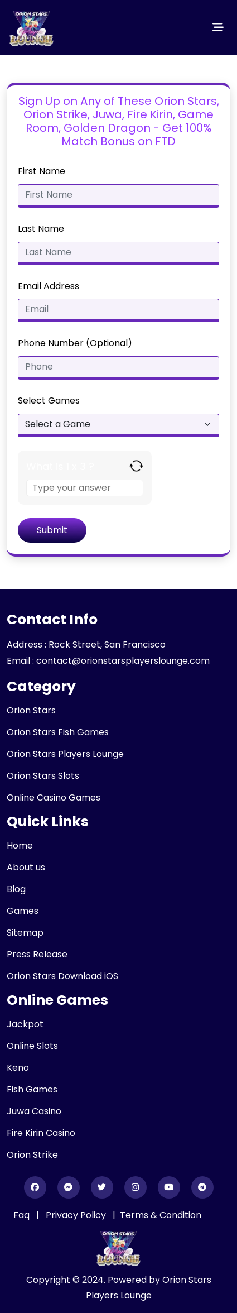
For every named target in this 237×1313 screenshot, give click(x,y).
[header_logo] (32, 27)
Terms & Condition (160, 1215)
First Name (41, 171)
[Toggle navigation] (218, 27)
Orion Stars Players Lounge (65, 753)
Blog (16, 889)
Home (20, 845)
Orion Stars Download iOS (62, 976)
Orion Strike (32, 1154)
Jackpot (25, 1024)
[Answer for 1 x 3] (84, 488)
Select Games (49, 400)
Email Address (48, 286)
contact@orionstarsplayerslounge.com (123, 660)
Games (22, 910)
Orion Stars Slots (43, 775)
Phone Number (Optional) (75, 343)
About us (26, 867)
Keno (18, 1067)
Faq (21, 1215)
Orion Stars (31, 710)
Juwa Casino (34, 1111)
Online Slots (32, 1045)
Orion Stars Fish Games (58, 732)
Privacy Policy (77, 1215)
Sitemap (25, 932)
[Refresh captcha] (136, 466)
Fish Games (32, 1089)
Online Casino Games (53, 797)
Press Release (37, 954)
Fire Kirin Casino (41, 1133)
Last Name (41, 228)
